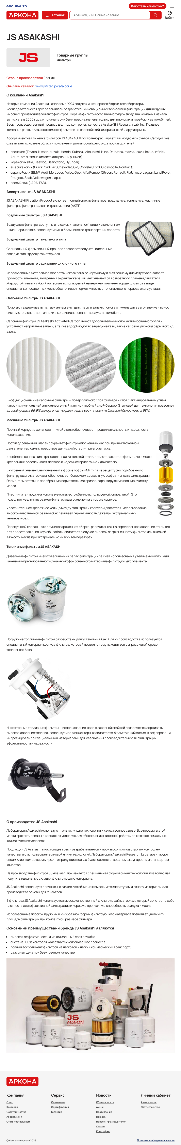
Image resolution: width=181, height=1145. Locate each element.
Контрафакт (103, 1131)
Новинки (101, 1117)
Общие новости (105, 1102)
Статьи (100, 1126)
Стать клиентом (150, 1107)
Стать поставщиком (18, 1121)
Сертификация (60, 1107)
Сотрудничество (16, 1112)
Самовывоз (58, 1102)
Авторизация (149, 1102)
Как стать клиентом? (147, 6)
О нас (9, 1102)
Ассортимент (14, 1117)
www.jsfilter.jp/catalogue (53, 86)
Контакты (12, 1107)
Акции (99, 1107)
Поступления (104, 1112)
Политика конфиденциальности (156, 1140)
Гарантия (56, 1112)
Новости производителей (111, 1121)
